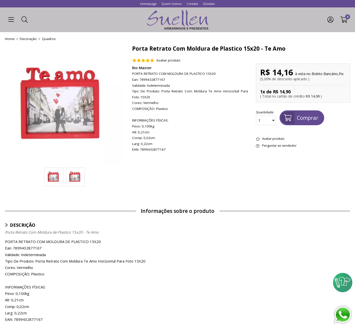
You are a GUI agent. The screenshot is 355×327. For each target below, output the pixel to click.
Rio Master (142, 67)
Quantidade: (266, 117)
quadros (49, 39)
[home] (177, 20)
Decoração (28, 39)
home (10, 39)
